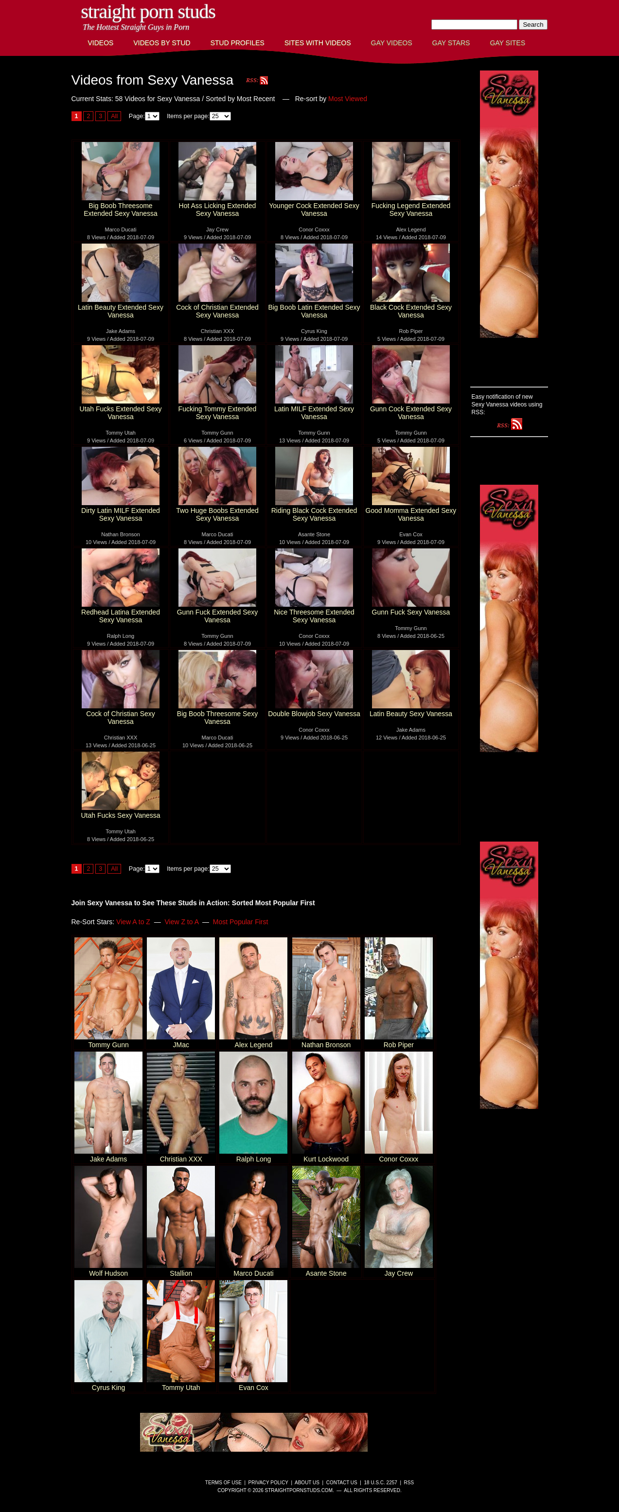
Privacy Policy (268, 1482)
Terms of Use (223, 1482)
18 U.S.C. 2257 (380, 1482)
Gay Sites (508, 43)
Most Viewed (347, 99)
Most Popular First (240, 922)
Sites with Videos (317, 43)
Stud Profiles (238, 43)
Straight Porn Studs (148, 11)
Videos (101, 43)
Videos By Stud (161, 43)
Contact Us (341, 1482)
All (114, 116)
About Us (307, 1482)
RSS (409, 1482)
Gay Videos (391, 43)
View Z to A (181, 922)
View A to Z (133, 922)
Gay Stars (451, 43)
